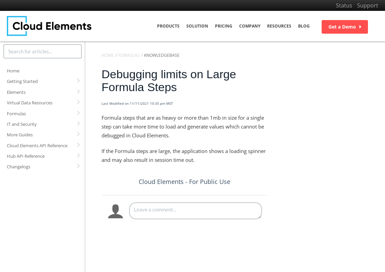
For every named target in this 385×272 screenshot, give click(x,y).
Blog (304, 26)
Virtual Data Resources (29, 103)
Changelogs (18, 167)
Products (168, 26)
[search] (42, 51)
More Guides (20, 135)
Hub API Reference (26, 156)
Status (344, 5)
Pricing (223, 26)
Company (249, 26)
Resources (279, 26)
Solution (197, 26)
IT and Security (22, 124)
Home (13, 71)
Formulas (16, 114)
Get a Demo (344, 26)
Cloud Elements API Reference (37, 145)
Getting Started (22, 81)
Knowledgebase (162, 55)
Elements (16, 92)
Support (367, 5)
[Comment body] (195, 210)
